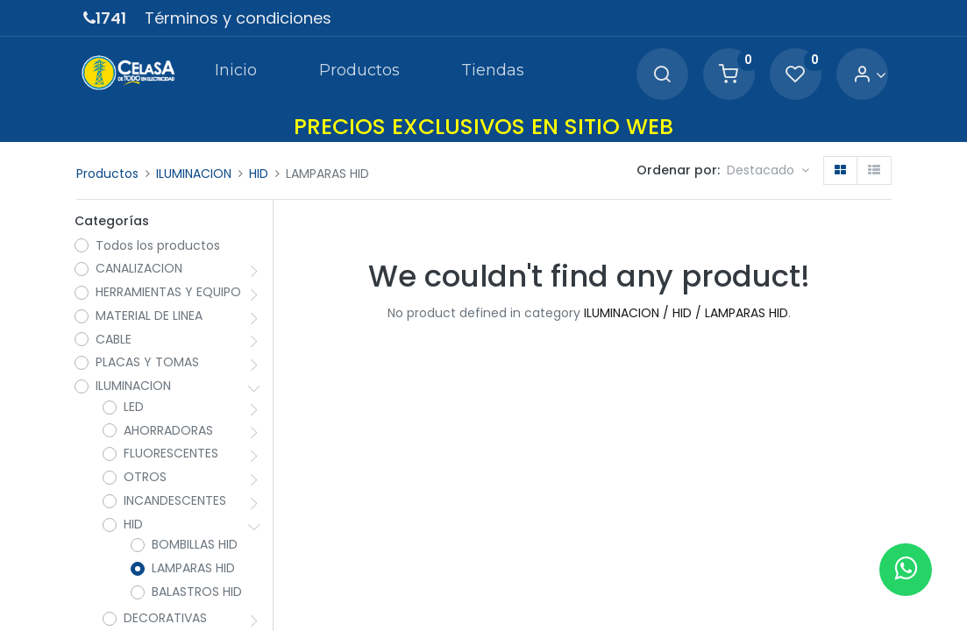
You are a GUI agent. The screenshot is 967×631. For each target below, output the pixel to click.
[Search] (660, 75)
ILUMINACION (193, 173)
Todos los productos (159, 246)
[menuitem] (234, 73)
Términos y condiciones (238, 18)
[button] (768, 171)
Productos (107, 173)
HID (258, 173)
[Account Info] (867, 75)
